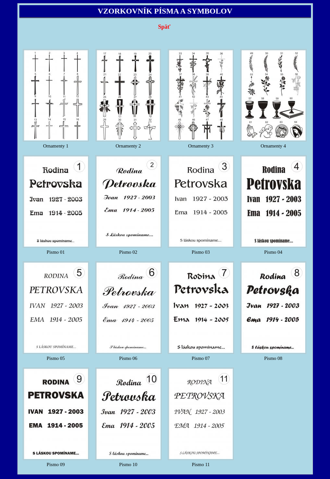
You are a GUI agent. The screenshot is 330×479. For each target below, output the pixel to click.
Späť (164, 27)
